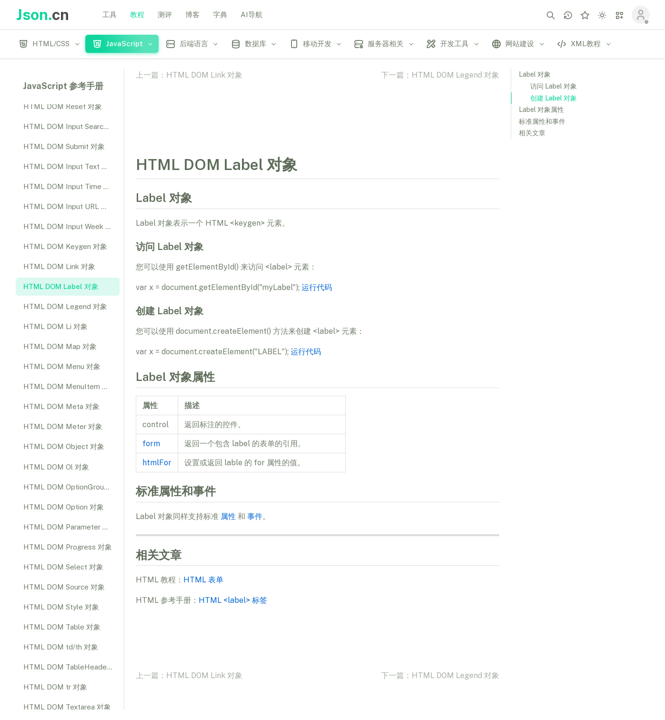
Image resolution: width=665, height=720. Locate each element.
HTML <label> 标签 (233, 600)
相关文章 (532, 133)
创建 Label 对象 (553, 98)
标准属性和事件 (542, 121)
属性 (228, 516)
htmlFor (156, 462)
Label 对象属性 (541, 109)
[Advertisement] (582, 293)
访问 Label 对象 (553, 86)
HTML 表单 (203, 579)
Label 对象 (535, 74)
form (151, 443)
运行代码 (317, 287)
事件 (254, 516)
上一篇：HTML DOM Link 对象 (189, 75)
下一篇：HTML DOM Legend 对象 (440, 75)
